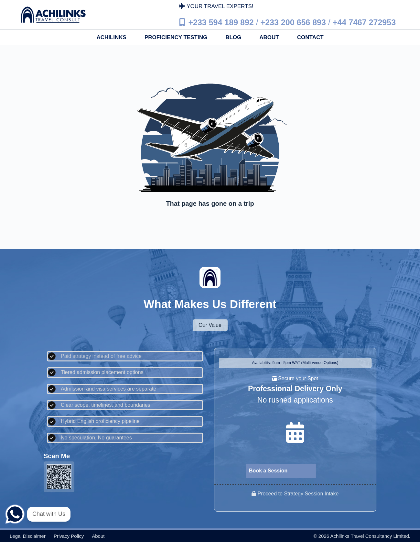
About (269, 37)
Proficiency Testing (176, 37)
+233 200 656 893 (293, 22)
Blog (233, 37)
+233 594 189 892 (220, 22)
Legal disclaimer (28, 536)
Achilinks (111, 37)
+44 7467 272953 (364, 22)
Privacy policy (69, 536)
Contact (310, 37)
